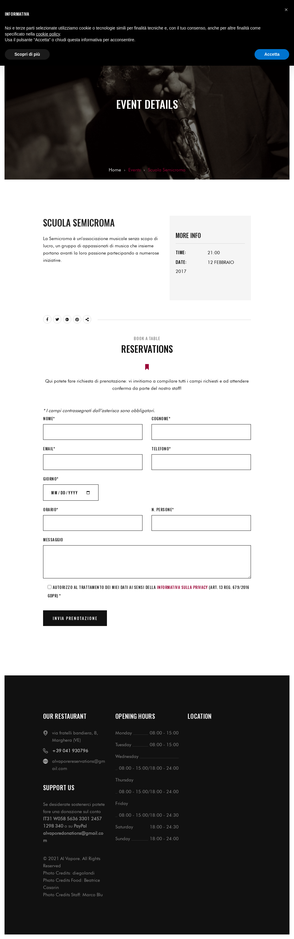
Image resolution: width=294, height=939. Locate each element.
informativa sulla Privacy (182, 587)
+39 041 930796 (70, 750)
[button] (286, 9)
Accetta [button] (272, 54)
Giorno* (50, 479)
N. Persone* (163, 509)
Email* (49, 449)
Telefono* (161, 449)
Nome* (49, 418)
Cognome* (161, 418)
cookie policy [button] (48, 34)
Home (115, 170)
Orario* (50, 509)
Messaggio (53, 540)
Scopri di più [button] (27, 54)
